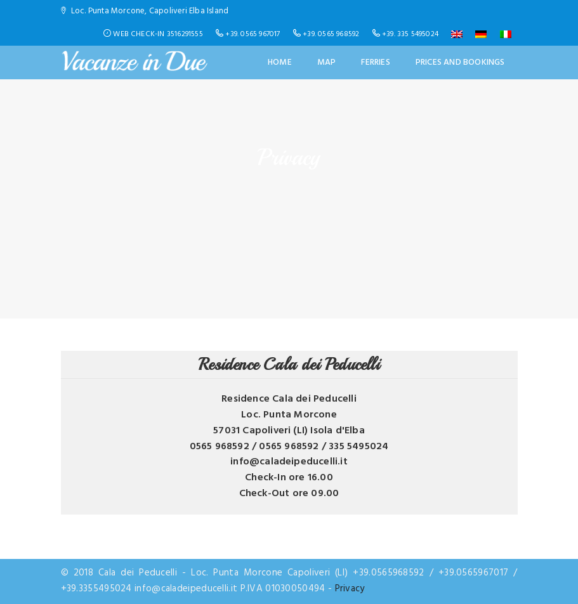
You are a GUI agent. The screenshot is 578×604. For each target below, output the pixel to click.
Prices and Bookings (460, 62)
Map (326, 62)
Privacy (350, 588)
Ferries (375, 62)
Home (280, 62)
